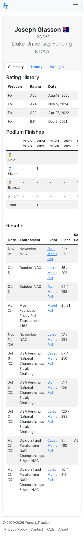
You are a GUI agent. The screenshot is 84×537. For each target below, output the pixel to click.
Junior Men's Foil (52, 273)
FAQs (50, 529)
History (37, 67)
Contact (36, 529)
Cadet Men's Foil (52, 358)
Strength (57, 67)
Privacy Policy (15, 529)
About (63, 529)
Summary (16, 67)
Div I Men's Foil (52, 254)
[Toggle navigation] (75, 6)
